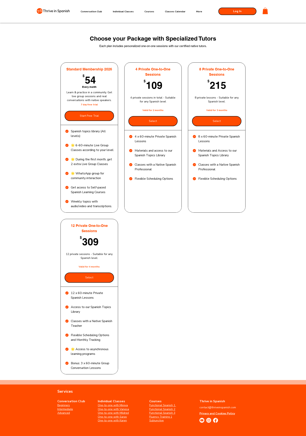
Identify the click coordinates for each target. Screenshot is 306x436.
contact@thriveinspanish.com (217, 407)
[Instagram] (208, 420)
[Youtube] (201, 420)
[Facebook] (215, 420)
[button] (265, 11)
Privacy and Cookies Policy (217, 413)
